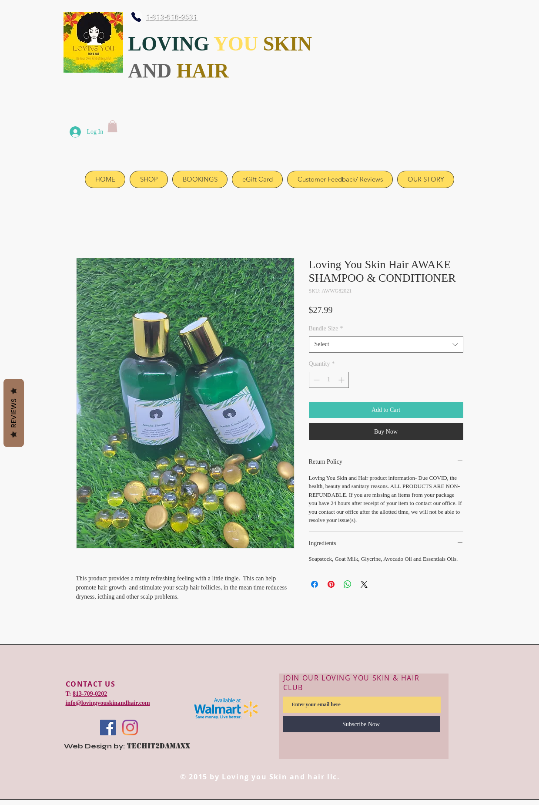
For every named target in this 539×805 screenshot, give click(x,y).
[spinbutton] (329, 379)
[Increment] (342, 379)
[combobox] (386, 344)
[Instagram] (130, 727)
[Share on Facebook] (314, 584)
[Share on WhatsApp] (347, 584)
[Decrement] (315, 379)
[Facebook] (108, 727)
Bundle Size (326, 328)
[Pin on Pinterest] (331, 584)
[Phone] (136, 17)
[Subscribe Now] (361, 724)
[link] (112, 126)
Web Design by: (94, 746)
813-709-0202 (90, 693)
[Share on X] (364, 584)
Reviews (14, 412)
